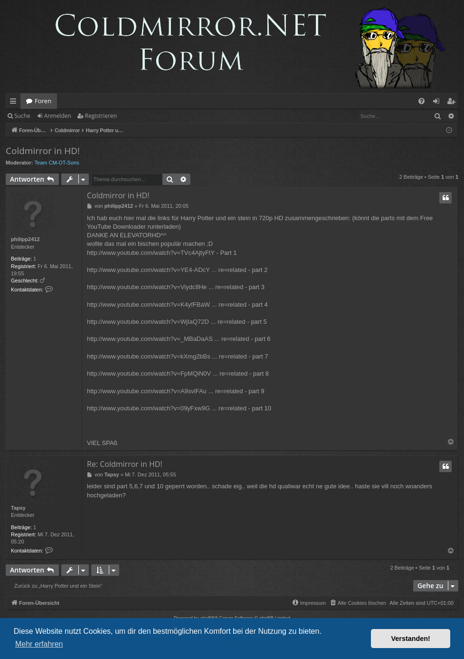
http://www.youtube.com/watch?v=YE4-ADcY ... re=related (166, 269)
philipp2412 (25, 239)
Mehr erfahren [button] (39, 644)
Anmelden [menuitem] (439, 103)
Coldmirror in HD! (43, 151)
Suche (22, 116)
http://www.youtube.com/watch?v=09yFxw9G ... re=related (166, 408)
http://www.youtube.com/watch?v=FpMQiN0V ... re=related (167, 373)
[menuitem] (421, 101)
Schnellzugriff (14, 103)
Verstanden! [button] (410, 638)
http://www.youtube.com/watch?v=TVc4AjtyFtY (151, 252)
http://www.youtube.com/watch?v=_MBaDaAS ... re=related (168, 338)
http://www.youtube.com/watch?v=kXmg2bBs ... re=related (167, 356)
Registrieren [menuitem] (453, 103)
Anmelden (57, 116)
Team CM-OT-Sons (57, 162)
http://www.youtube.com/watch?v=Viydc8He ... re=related (165, 287)
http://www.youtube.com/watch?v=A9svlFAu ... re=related (165, 391)
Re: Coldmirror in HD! (124, 464)
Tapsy (18, 508)
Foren (43, 101)
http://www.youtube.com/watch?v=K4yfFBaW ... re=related (166, 304)
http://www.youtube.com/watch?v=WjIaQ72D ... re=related (166, 321)
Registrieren (101, 116)
